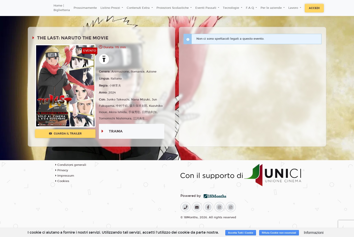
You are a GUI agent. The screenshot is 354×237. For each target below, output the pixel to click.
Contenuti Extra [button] (139, 8)
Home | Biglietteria (62, 8)
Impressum (64, 176)
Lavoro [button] (293, 8)
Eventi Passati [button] (206, 8)
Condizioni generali (70, 165)
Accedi (314, 8)
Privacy (61, 170)
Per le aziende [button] (272, 8)
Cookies (62, 181)
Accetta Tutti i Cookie (240, 232)
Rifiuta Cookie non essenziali (279, 232)
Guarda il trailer (65, 133)
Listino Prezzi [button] (110, 8)
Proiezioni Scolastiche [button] (173, 8)
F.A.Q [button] (250, 8)
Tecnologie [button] (231, 8)
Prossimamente (85, 8)
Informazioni (314, 233)
